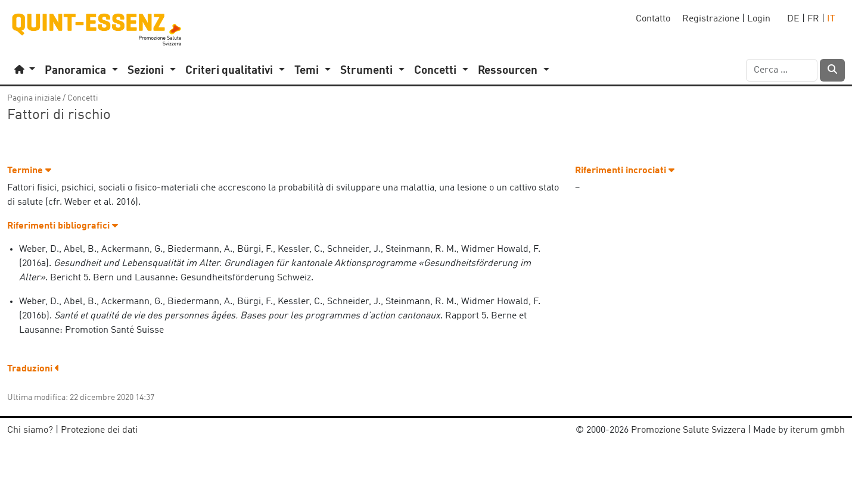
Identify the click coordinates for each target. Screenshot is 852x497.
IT (831, 19)
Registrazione (710, 19)
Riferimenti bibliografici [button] (62, 226)
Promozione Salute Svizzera (688, 430)
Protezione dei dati (99, 430)
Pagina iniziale (34, 98)
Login (758, 19)
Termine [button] (29, 171)
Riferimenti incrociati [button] (624, 171)
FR (813, 19)
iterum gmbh (817, 430)
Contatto (653, 19)
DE (793, 19)
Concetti (82, 98)
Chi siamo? (30, 430)
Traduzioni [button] (33, 369)
